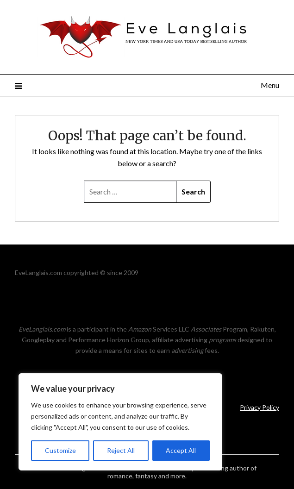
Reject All (121, 450)
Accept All (181, 450)
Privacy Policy (259, 407)
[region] (120, 421)
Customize (60, 450)
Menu (270, 85)
